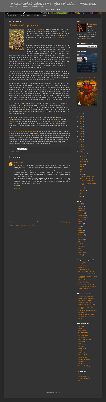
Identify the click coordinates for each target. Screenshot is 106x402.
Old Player (81, 364)
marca (82, 188)
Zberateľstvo (82, 217)
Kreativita (81, 219)
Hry (79, 204)
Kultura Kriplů (82, 328)
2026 (80, 114)
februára (83, 190)
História (80, 224)
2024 (80, 119)
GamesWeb (81, 326)
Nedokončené (82, 252)
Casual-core (81, 353)
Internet (80, 250)
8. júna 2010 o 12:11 (25, 162)
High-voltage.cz (82, 344)
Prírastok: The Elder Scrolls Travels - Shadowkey (88, 179)
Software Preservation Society (87, 305)
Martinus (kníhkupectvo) (85, 378)
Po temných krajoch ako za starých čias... (88, 183)
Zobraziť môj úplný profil (84, 38)
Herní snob (81, 342)
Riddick (16, 162)
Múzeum (80, 244)
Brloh (79, 374)
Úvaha (80, 228)
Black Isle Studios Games (85, 280)
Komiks (80, 233)
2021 (80, 124)
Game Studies (82, 265)
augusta (82, 164)
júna (81, 169)
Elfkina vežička (82, 357)
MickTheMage (93, 24)
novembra (83, 156)
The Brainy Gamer (83, 269)
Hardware (81, 239)
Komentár (17, 151)
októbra (82, 159)
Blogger (57, 392)
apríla (82, 174)
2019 (80, 129)
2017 (80, 134)
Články (80, 230)
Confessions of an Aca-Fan (86, 271)
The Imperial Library (84, 288)
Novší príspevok (13, 222)
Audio (80, 255)
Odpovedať (17, 188)
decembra (83, 154)
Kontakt (44, 16)
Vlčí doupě (81, 361)
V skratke (81, 235)
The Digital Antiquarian (85, 263)
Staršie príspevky (65, 222)
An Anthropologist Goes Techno (87, 274)
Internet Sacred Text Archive (86, 284)
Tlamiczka (81, 350)
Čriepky (80, 241)
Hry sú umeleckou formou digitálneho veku (22, 131)
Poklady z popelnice (84, 359)
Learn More (50, 9)
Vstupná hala (11, 16)
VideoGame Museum (84, 302)
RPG (79, 206)
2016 (80, 136)
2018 (80, 131)
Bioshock (11, 121)
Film (79, 237)
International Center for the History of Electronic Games (86, 297)
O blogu (21, 16)
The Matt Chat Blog (84, 366)
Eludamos (81, 267)
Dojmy (80, 210)
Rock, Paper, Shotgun (84, 339)
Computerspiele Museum (85, 300)
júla (81, 166)
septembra (83, 161)
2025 (80, 116)
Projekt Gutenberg (83, 282)
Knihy (80, 221)
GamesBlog (81, 346)
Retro (80, 208)
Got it (58, 9)
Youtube (36, 16)
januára (82, 193)
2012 (80, 146)
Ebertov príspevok (38, 29)
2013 (80, 144)
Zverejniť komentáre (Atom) (27, 225)
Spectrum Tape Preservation (86, 314)
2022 (80, 121)
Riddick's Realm (83, 355)
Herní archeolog (83, 335)
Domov (39, 222)
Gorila (80, 380)
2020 (80, 126)
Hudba (80, 248)
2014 (80, 141)
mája (82, 172)
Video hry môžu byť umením (24, 25)
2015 (80, 139)
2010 (80, 152)
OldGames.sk (82, 330)
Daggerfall (24, 107)
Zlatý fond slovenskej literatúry (87, 286)
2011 (80, 149)
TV (79, 226)
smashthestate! (82, 337)
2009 (80, 196)
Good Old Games (83, 376)
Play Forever (82, 348)
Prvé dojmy (81, 213)
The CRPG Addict (83, 333)
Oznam (80, 246)
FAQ (28, 16)
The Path (55, 121)
